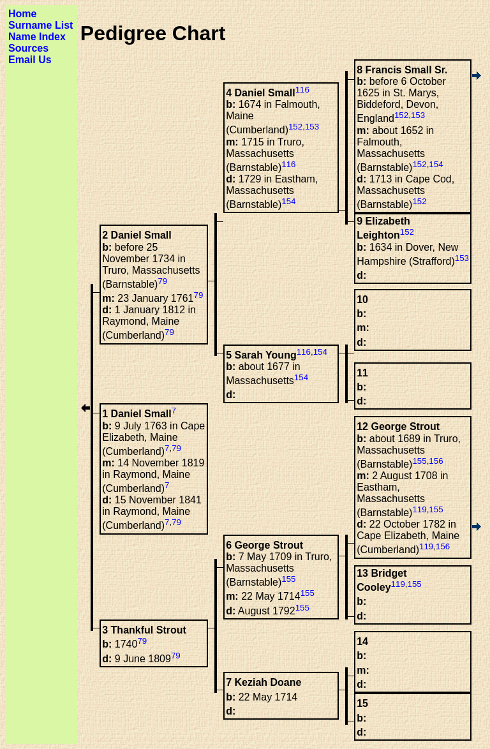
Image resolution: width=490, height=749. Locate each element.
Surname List (40, 25)
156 (436, 461)
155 (419, 461)
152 (401, 115)
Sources (28, 48)
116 (302, 89)
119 (419, 509)
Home (22, 13)
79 (162, 281)
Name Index (37, 36)
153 (418, 115)
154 (436, 164)
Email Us (30, 59)
